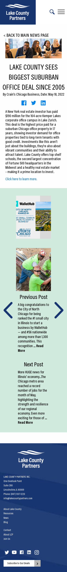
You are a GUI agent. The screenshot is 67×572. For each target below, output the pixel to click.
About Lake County (12, 509)
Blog (6, 522)
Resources (8, 513)
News (6, 517)
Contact (7, 530)
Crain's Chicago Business (23, 94)
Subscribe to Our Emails (18, 563)
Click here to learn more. (21, 178)
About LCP (8, 534)
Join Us (7, 538)
